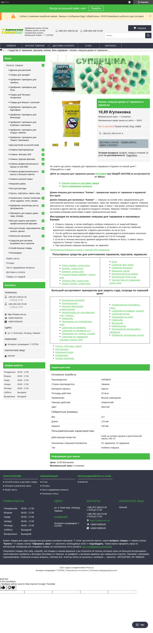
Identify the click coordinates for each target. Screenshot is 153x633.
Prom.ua (89, 568)
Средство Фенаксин (122, 268)
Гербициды (117, 320)
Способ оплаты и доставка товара (80, 183)
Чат (140, 624)
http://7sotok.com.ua (17, 314)
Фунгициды (117, 323)
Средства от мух (121, 314)
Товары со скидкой (15, 276)
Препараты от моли (122, 317)
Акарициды (67, 318)
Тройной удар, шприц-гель (75, 280)
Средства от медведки (74, 327)
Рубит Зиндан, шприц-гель (76, 265)
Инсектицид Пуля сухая (124, 277)
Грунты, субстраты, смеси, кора (25, 193)
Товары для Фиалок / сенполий (24, 102)
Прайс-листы (13, 258)
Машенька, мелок (121, 271)
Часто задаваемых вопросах (96, 546)
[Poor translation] (11, 587)
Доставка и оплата (63, 45)
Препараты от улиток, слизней (78, 333)
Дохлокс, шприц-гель (72, 268)
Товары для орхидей (20, 75)
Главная (11, 45)
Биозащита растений (73, 300)
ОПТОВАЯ (100, 174)
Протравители (70, 303)
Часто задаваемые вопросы (77, 186)
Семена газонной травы (21, 179)
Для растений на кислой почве (24, 145)
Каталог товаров (34, 45)
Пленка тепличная (64, 358)
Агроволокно (61, 355)
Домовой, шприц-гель (73, 271)
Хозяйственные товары (21, 248)
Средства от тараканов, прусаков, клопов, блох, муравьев (38, 50)
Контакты (110, 45)
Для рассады (62, 349)
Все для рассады (18, 188)
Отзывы (10, 263)
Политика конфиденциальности (103, 570)
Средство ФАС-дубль (123, 265)
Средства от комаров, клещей (128, 311)
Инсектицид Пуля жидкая (125, 274)
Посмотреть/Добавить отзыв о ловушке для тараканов (79, 249)
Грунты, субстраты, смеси (68, 346)
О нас (88, 45)
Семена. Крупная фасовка (22, 159)
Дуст (114, 261)
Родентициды (119, 326)
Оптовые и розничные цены (18, 486)
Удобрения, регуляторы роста (128, 335)
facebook (83, 482)
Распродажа (16, 253)
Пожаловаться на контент (77, 570)
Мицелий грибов (18, 184)
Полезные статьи (50, 493)
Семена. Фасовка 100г (20, 154)
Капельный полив (64, 352)
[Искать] (148, 35)
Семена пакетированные (22, 150)
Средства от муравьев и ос (76, 330)
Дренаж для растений (20, 70)
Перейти (96, 8)
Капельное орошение (20, 236)
